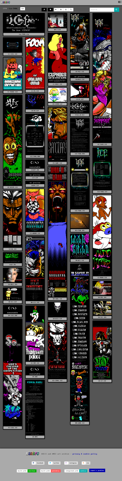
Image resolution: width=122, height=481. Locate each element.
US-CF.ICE (102, 381)
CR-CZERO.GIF (57, 104)
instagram (73, 463)
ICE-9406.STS (80, 211)
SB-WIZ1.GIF (57, 319)
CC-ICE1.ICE (12, 54)
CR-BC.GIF (80, 99)
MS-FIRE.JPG (79, 230)
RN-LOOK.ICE (79, 423)
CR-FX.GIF (35, 111)
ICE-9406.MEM (35, 156)
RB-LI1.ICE (35, 302)
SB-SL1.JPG (102, 317)
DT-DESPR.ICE (13, 187)
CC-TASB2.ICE (13, 92)
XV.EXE (35, 377)
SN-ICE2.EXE (12, 315)
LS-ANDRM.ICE (35, 233)
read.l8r (12, 264)
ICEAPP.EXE (35, 170)
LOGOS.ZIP (35, 185)
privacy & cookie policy (85, 454)
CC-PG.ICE (35, 91)
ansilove (32, 471)
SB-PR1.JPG (102, 297)
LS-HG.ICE (12, 249)
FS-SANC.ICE (57, 163)
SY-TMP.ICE (35, 363)
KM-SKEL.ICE (57, 299)
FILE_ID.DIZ (79, 115)
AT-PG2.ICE (80, 71)
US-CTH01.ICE (57, 380)
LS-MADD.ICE (102, 277)
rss (88, 463)
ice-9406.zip (24, 34)
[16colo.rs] (5, 2)
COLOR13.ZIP (79, 79)
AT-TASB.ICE (102, 144)
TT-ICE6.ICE (12, 427)
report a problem (97, 470)
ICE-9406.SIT (102, 192)
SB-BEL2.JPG (12, 284)
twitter (56, 463)
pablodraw (56, 471)
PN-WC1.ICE (80, 260)
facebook (40, 463)
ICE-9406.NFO (80, 154)
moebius (83, 471)
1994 (5, 9)
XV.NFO (35, 437)
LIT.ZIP (35, 178)
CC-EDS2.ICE (57, 84)
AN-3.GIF (57, 29)
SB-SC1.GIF (12, 302)
